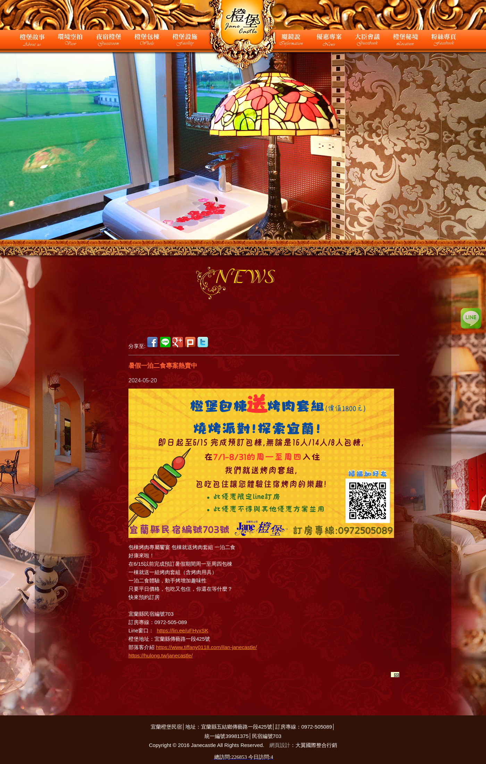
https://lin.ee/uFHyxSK (182, 630)
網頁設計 (279, 745)
